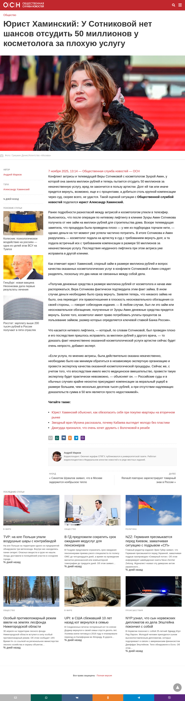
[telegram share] (76, 438)
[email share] (50, 438)
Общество (9, 15)
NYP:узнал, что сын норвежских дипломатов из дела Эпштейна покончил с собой (150, 622)
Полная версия (104, 675)
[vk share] (64, 437)
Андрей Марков (72, 452)
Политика (131, 529)
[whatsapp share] (57, 438)
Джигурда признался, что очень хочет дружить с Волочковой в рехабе (101, 428)
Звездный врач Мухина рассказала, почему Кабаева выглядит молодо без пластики (111, 422)
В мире (7, 529)
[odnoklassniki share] (70, 438)
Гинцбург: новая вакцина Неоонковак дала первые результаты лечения (19, 286)
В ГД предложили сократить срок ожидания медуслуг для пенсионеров (90, 541)
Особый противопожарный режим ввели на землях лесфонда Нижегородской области (29, 622)
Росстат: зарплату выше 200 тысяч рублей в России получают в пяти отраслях (21, 327)
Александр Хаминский (16, 189)
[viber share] (83, 438)
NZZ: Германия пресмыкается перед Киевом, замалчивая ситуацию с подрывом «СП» (149, 541)
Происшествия (134, 610)
